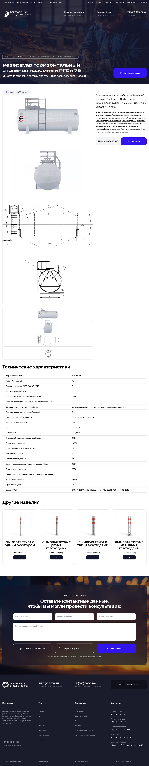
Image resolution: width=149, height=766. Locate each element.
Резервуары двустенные (84, 730)
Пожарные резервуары (134, 123)
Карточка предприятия (13, 762)
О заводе (99, 2)
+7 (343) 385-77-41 (136, 12)
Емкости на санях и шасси (84, 735)
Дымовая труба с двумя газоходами (56, 545)
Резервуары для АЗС (110, 123)
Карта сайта (44, 762)
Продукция (118, 2)
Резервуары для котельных (117, 118)
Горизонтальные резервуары (118, 132)
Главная (90, 2)
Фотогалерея (131, 2)
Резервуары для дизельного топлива (108, 121)
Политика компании (82, 762)
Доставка (42, 730)
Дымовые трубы (80, 716)
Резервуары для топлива (120, 115)
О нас (41, 716)
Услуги (108, 2)
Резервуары (31, 57)
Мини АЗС (78, 726)
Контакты (143, 2)
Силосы (77, 721)
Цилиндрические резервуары (106, 112)
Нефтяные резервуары (103, 126)
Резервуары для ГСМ (129, 121)
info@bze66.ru (57, 2)
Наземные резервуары (112, 129)
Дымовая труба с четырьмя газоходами (129, 545)
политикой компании (92, 657)
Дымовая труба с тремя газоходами (92, 543)
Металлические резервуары (130, 129)
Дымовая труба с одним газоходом (20, 543)
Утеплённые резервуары (125, 112)
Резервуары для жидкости (136, 118)
